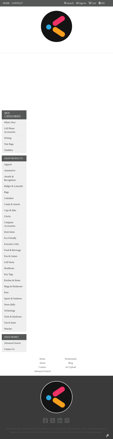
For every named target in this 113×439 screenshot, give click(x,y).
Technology (9, 310)
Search (69, 3)
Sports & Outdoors (13, 298)
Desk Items (9, 232)
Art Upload (70, 367)
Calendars (9, 198)
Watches (8, 328)
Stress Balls (9, 304)
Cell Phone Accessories (9, 130)
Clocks (7, 216)
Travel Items (10, 322)
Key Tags (8, 274)
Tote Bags (9, 144)
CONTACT (17, 3)
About (42, 363)
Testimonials (71, 359)
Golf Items (9, 262)
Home (42, 359)
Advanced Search (12, 343)
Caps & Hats (10, 210)
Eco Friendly (10, 238)
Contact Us (9, 349)
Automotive (9, 170)
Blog (70, 363)
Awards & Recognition (10, 178)
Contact (42, 367)
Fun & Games (10, 256)
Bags (6, 192)
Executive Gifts (11, 244)
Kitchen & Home (12, 280)
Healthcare (9, 268)
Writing (7, 138)
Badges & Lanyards (13, 186)
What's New (10, 122)
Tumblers (8, 150)
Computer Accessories (9, 224)
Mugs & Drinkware (13, 286)
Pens (6, 292)
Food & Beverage (12, 250)
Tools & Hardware (13, 316)
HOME (6, 3)
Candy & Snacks (12, 204)
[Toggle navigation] (4, 49)
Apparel (8, 164)
